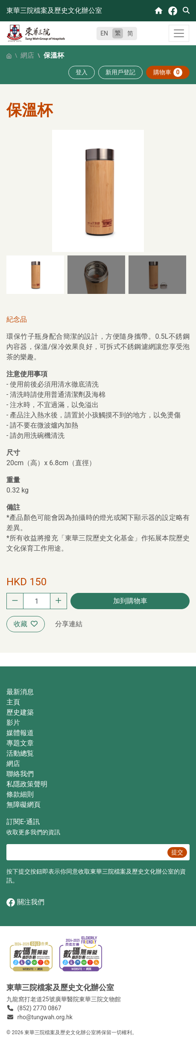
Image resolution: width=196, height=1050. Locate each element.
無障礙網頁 (23, 805)
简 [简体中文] (130, 33)
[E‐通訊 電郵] (85, 852)
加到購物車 (130, 601)
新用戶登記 (120, 72)
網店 (27, 55)
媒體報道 (20, 733)
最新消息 (20, 692)
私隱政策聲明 (26, 784)
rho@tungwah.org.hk (45, 1017)
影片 (13, 723)
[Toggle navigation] (179, 33)
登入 (82, 72)
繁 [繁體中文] (118, 32)
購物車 (167, 72)
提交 (177, 852)
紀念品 (16, 319)
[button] (35, 274)
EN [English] (104, 33)
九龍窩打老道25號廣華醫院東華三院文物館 (63, 999)
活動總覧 (20, 753)
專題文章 (20, 743)
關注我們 (25, 902)
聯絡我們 (20, 774)
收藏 (26, 624)
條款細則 (20, 794)
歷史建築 (20, 712)
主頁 (13, 702)
